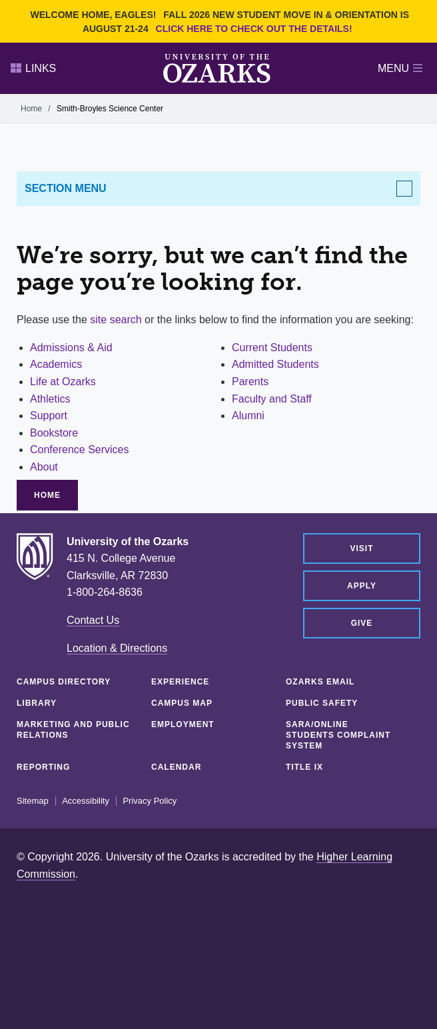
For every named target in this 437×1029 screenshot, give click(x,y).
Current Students (272, 347)
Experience (180, 681)
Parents (250, 381)
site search (115, 319)
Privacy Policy (150, 801)
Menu (400, 68)
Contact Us (93, 620)
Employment (183, 724)
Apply (361, 585)
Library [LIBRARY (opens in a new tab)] (37, 703)
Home (31, 108)
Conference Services (79, 449)
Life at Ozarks (63, 381)
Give (362, 623)
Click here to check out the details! (254, 28)
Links (33, 68)
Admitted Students (275, 364)
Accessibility (85, 801)
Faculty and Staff (272, 399)
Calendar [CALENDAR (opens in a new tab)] (176, 767)
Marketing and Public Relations (73, 730)
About (44, 467)
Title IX (304, 767)
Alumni (248, 415)
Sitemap (33, 801)
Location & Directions (117, 648)
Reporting (43, 767)
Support (48, 415)
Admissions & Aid (71, 347)
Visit (361, 548)
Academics (56, 364)
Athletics (50, 399)
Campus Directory (64, 681)
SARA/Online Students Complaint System (338, 735)
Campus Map (182, 703)
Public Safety (322, 703)
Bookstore (54, 433)
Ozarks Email (320, 681)
